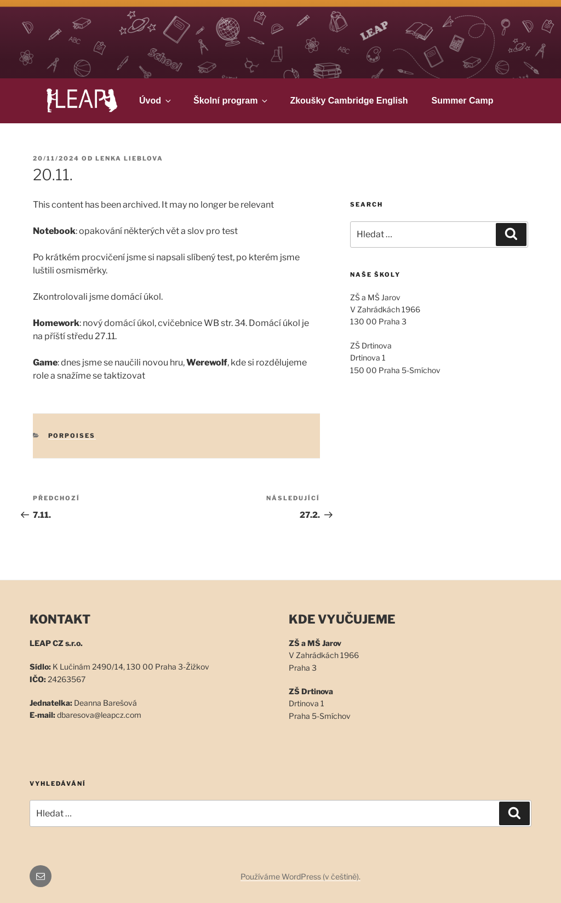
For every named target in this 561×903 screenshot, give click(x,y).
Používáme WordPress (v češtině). (300, 876)
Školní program (231, 100)
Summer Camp (463, 100)
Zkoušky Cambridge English (349, 100)
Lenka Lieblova (129, 158)
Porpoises (72, 435)
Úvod (156, 100)
